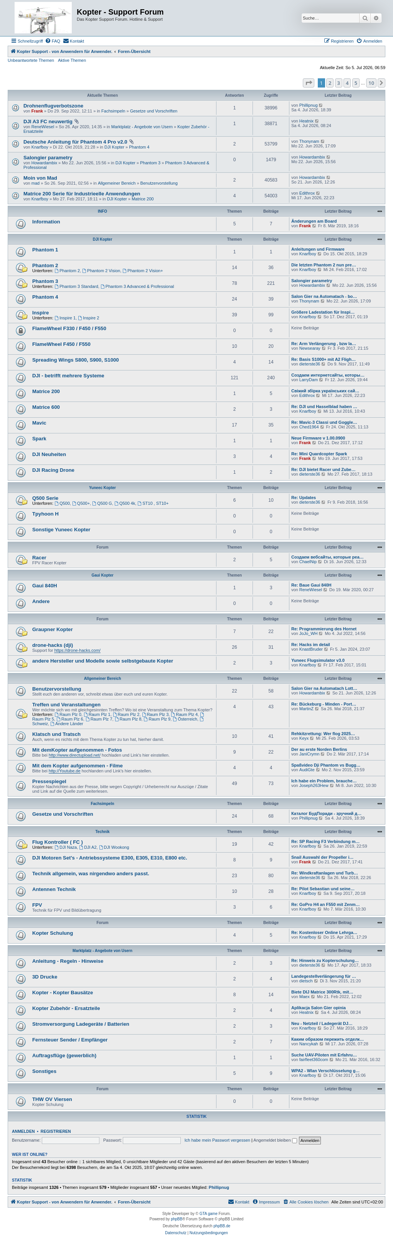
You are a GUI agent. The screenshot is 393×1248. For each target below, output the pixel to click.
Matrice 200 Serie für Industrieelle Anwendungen (81, 194)
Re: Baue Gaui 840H (311, 585)
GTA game (209, 1214)
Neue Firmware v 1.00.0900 (318, 438)
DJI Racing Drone (53, 470)
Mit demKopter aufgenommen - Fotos (77, 750)
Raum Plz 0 (67, 714)
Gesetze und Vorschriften (154, 111)
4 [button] (347, 82)
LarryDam (308, 379)
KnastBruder (311, 649)
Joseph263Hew (314, 785)
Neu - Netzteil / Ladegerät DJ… (322, 1023)
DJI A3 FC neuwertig (48, 121)
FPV (37, 905)
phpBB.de (221, 1226)
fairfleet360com (313, 1059)
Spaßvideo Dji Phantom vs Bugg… (325, 765)
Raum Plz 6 (69, 719)
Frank (37, 111)
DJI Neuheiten (49, 454)
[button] (308, 83)
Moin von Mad (40, 178)
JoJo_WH (308, 633)
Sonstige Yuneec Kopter (61, 529)
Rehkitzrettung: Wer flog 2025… (323, 733)
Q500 (62, 503)
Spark (39, 438)
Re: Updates (303, 497)
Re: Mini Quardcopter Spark (319, 453)
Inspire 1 (65, 318)
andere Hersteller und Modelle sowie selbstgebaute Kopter (102, 661)
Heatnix (306, 121)
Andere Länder (66, 723)
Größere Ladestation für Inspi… (323, 312)
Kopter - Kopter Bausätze (62, 992)
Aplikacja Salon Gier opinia (318, 1007)
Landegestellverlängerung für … (323, 976)
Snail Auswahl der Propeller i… (322, 857)
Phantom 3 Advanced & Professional (137, 286)
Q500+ (81, 503)
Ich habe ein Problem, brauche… (324, 781)
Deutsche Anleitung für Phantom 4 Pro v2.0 (75, 142)
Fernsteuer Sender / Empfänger (69, 1040)
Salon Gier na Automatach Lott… (324, 688)
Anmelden (23, 1131)
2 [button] (330, 82)
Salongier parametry (48, 157)
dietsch (306, 981)
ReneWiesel (42, 126)
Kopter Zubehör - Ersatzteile (66, 1008)
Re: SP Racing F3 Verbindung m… (325, 841)
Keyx (304, 738)
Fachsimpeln (113, 111)
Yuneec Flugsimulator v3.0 (318, 660)
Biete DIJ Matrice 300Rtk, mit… (322, 992)
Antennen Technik (54, 889)
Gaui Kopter (102, 575)
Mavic (39, 423)
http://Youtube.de (65, 771)
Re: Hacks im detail (310, 644)
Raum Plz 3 (155, 714)
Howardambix (44, 162)
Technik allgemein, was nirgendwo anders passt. (90, 873)
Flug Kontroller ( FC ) (57, 842)
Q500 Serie (45, 498)
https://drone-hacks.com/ (77, 650)
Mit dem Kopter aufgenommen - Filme (77, 766)
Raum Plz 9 (157, 719)
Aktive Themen (72, 60)
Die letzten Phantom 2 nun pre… (323, 265)
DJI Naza (65, 847)
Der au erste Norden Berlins (319, 749)
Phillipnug (308, 105)
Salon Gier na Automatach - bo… (324, 296)
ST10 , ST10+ (152, 503)
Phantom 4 (139, 147)
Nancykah (308, 1043)
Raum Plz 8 (128, 719)
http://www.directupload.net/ (75, 755)
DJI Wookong (114, 847)
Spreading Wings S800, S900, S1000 (75, 360)
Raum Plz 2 (126, 714)
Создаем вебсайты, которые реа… (327, 557)
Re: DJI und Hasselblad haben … (324, 406)
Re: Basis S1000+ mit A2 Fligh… (323, 359)
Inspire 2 (88, 318)
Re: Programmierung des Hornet (324, 628)
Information (46, 222)
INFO (102, 211)
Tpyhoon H (45, 514)
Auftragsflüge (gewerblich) (64, 1055)
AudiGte (307, 769)
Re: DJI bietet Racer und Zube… (323, 469)
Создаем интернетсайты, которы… (328, 375)
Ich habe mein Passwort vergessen (217, 1140)
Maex (304, 996)
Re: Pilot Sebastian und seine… (323, 888)
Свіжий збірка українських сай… (325, 390)
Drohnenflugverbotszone (53, 106)
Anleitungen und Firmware (318, 249)
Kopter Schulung (52, 933)
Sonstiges (44, 1071)
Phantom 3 (150, 162)
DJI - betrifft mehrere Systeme (68, 376)
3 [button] (338, 82)
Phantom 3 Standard (76, 286)
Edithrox (307, 193)
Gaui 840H (44, 585)
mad (35, 183)
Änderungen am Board (314, 221)
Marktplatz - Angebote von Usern (142, 126)
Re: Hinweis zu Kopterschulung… (325, 960)
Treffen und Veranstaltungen (66, 704)
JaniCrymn (309, 754)
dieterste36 (309, 364)
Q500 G (102, 503)
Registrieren (56, 1131)
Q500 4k (124, 503)
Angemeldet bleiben (275, 1140)
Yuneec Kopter (102, 488)
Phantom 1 (45, 250)
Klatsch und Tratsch (56, 734)
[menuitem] (52, 41)
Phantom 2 (45, 265)
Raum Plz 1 (97, 714)
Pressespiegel (49, 781)
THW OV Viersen (52, 1099)
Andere (41, 601)
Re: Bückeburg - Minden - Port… (323, 704)
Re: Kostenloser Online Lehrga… (324, 932)
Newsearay (309, 348)
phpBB (176, 1219)
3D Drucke (44, 977)
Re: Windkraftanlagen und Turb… (324, 873)
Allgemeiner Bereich (116, 183)
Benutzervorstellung (159, 183)
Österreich (185, 719)
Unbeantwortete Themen (31, 60)
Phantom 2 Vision (101, 270)
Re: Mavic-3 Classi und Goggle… (324, 422)
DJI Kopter (114, 147)
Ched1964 (309, 427)
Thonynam (309, 141)
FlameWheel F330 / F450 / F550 (69, 328)
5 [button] (356, 82)
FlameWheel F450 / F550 (61, 344)
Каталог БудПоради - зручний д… (326, 813)
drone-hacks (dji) (52, 645)
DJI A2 (87, 847)
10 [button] (371, 82)
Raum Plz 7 (99, 719)
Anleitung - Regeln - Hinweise (67, 961)
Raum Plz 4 (184, 714)
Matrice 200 (143, 199)
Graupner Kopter (52, 629)
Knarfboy (39, 147)
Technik (102, 832)
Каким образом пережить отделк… (327, 1039)
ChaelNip (308, 561)
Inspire (40, 313)
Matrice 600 (46, 407)
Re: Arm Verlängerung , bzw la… (323, 343)
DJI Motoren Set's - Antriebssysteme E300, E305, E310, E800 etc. (109, 858)
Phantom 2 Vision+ (142, 270)
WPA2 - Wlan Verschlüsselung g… (325, 1070)
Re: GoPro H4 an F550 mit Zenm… (325, 904)
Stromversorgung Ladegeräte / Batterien (80, 1024)
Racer (39, 557)
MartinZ (306, 708)
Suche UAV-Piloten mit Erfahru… (324, 1055)
